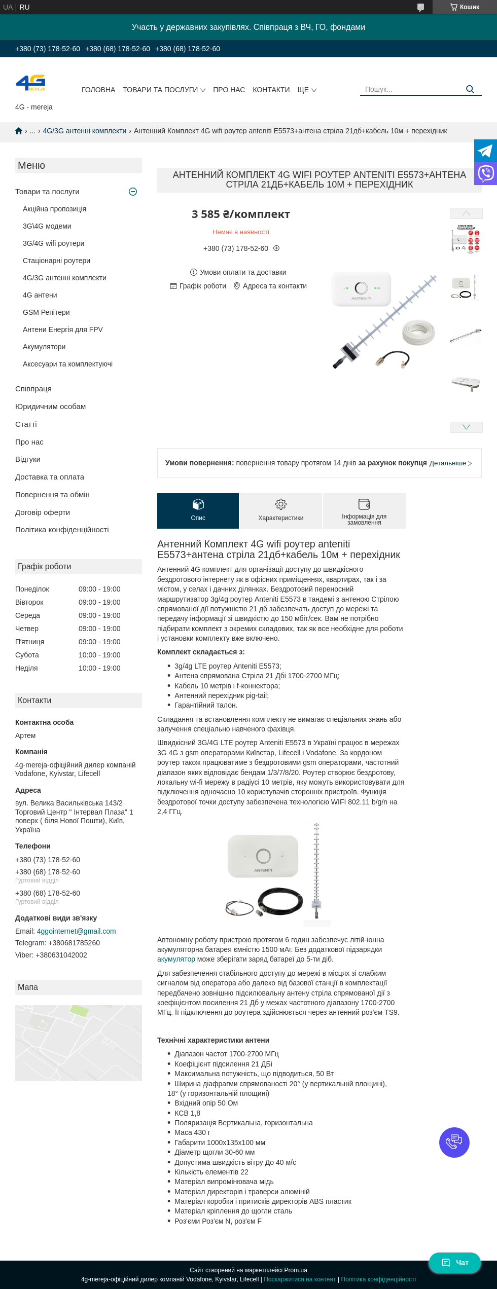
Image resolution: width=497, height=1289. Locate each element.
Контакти (271, 90)
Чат (455, 1262)
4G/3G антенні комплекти (85, 130)
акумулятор (176, 959)
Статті (26, 424)
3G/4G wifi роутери (53, 243)
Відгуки (28, 459)
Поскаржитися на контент (300, 1279)
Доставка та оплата (49, 476)
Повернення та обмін (52, 494)
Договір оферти (42, 512)
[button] (454, 1142)
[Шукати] (470, 89)
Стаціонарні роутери (56, 260)
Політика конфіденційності (62, 529)
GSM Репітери (46, 312)
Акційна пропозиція (54, 209)
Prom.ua (296, 1270)
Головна (98, 90)
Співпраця (33, 388)
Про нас (229, 90)
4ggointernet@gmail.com (76, 931)
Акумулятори (44, 347)
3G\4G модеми (47, 226)
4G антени (40, 295)
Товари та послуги (160, 90)
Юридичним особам (50, 406)
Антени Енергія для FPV (63, 329)
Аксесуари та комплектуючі (68, 364)
